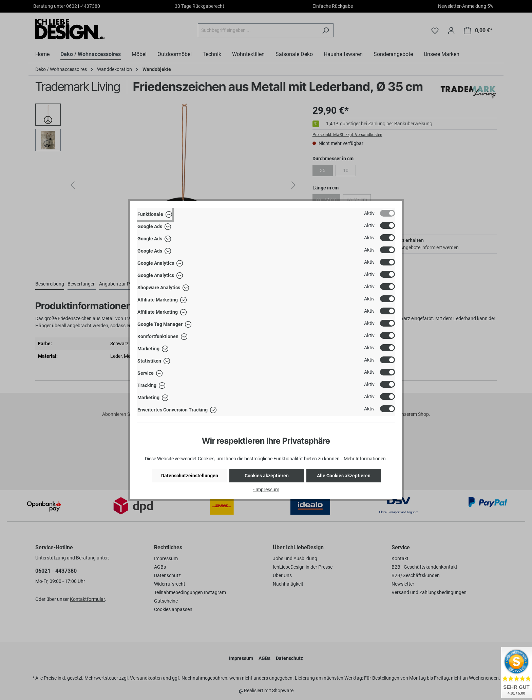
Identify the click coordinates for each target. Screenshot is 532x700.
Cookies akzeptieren (267, 475)
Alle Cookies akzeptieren (343, 475)
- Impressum (266, 489)
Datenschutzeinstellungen (189, 475)
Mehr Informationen (365, 458)
